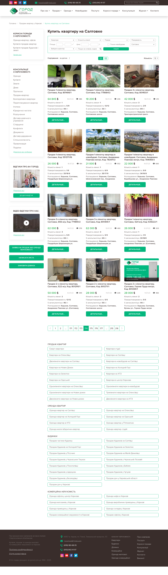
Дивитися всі (18, 190)
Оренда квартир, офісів (24, 40)
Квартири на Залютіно (60, 375)
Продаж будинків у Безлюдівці (64, 485)
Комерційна (117, 559)
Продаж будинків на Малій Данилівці (124, 458)
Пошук (116, 49)
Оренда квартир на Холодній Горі (66, 420)
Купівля (16, 80)
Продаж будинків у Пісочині (63, 458)
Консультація (128, 10)
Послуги (95, 10)
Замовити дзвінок (26, 266)
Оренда (17, 76)
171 (71, 329)
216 (116, 329)
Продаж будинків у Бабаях (119, 471)
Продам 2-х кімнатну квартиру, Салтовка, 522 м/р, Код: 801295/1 (64, 285)
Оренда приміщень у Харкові (64, 516)
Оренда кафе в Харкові (117, 503)
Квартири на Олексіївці (61, 356)
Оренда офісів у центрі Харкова (65, 503)
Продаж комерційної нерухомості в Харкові (70, 523)
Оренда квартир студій (117, 433)
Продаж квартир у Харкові (30, 23)
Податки (17, 147)
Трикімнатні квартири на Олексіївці (123, 395)
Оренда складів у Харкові (118, 516)
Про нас (44, 10)
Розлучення (19, 114)
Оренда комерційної (121, 566)
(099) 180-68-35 (74, 3)
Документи (18, 132)
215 (111, 329)
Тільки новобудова (116, 44)
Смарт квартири (57, 349)
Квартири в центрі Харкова (119, 382)
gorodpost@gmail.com (47, 2)
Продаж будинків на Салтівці (120, 445)
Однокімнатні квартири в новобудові (124, 388)
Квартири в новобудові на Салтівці (123, 362)
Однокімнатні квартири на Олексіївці (67, 388)
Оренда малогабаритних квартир (65, 433)
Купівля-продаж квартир (24, 44)
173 (81, 329)
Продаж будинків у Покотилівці (65, 471)
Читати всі (17, 55)
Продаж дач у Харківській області (122, 485)
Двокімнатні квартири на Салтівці (66, 362)
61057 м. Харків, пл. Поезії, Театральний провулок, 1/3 (85, 545)
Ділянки (115, 556)
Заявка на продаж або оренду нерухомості (26, 249)
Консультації (142, 556)
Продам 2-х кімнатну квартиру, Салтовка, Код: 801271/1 (101, 285)
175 (91, 329)
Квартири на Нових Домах (62, 369)
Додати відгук (26, 195)
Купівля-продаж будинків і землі (25, 49)
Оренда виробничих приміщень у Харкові (126, 510)
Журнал (142, 10)
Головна (12, 23)
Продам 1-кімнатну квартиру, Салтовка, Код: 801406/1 (62, 91)
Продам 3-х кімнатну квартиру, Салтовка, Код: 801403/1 (139, 91)
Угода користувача (17, 562)
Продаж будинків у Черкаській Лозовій (125, 465)
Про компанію (143, 545)
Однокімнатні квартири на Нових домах (68, 395)
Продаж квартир (21, 95)
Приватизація (19, 143)
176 (96, 329)
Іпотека (16, 106)
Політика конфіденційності (21, 558)
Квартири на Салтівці (116, 356)
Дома (15, 87)
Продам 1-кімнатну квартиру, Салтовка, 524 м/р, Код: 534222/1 (140, 220)
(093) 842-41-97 (99, 3)
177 (101, 329)
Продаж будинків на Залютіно (120, 452)
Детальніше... (58, 120)
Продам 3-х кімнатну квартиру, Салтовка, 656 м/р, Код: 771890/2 (64, 220)
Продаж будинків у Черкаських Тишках (68, 465)
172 (75, 329)
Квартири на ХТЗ (114, 375)
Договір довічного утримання (22, 119)
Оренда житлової (119, 563)
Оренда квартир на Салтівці (63, 413)
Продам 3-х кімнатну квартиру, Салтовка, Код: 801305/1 (101, 220)
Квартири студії (113, 349)
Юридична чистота (22, 110)
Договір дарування (22, 136)
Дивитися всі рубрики (22, 152)
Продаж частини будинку (62, 445)
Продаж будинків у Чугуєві (119, 478)
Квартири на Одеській (60, 382)
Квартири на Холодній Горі (119, 369)
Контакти (154, 10)
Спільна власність (21, 140)
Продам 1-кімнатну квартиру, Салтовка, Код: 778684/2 (100, 91)
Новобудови (81, 10)
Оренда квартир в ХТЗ (60, 427)
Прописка (18, 91)
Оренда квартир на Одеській (120, 420)
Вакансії (140, 566)
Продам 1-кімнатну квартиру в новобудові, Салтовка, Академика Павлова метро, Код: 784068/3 (141, 157)
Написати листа (26, 258)
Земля (16, 83)
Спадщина (18, 124)
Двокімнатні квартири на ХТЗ (120, 402)
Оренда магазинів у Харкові (63, 510)
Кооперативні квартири (24, 99)
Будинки (115, 552)
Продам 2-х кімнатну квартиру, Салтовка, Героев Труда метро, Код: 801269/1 (139, 286)
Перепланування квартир (25, 103)
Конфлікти (18, 128)
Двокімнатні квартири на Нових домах (68, 402)
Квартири (116, 548)
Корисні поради (110, 10)
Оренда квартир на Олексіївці (120, 413)
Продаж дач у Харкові (60, 491)
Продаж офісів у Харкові (118, 523)
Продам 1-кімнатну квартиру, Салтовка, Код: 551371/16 (62, 156)
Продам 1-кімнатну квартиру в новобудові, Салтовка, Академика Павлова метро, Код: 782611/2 (102, 157)
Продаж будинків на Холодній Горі (66, 452)
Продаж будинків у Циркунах (64, 478)
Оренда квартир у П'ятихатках (120, 427)
